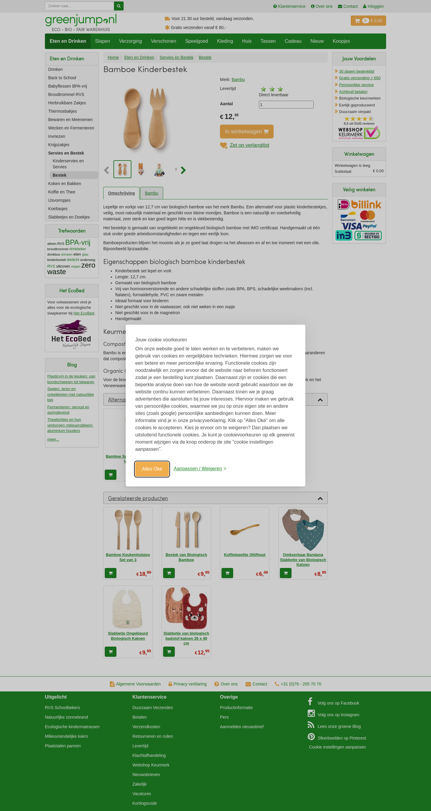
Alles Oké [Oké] (152, 468)
